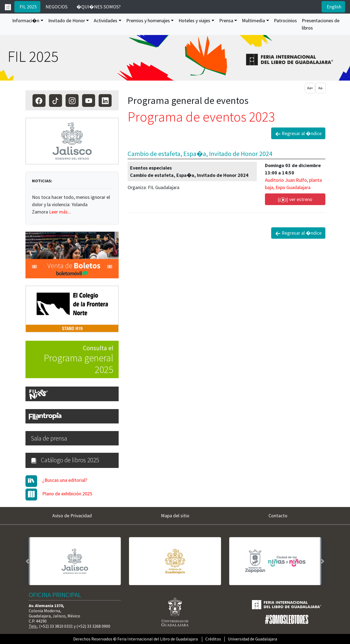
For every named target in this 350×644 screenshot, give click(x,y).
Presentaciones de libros (320, 24)
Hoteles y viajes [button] (194, 20)
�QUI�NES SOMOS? (98, 7)
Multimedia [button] (253, 20)
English (333, 7)
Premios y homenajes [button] (148, 20)
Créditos (213, 639)
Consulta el (69, 360)
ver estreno (295, 199)
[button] (27, 561)
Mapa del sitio (175, 515)
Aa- (320, 88)
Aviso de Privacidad (72, 515)
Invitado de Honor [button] (66, 20)
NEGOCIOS (55, 7)
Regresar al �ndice (298, 133)
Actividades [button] (105, 20)
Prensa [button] (226, 20)
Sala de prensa (49, 438)
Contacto (277, 515)
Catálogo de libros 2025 (65, 460)
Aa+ (310, 88)
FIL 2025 (27, 7)
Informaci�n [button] (25, 20)
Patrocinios (285, 20)
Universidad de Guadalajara (252, 639)
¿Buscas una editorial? (64, 480)
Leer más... (60, 212)
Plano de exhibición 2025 (67, 493)
